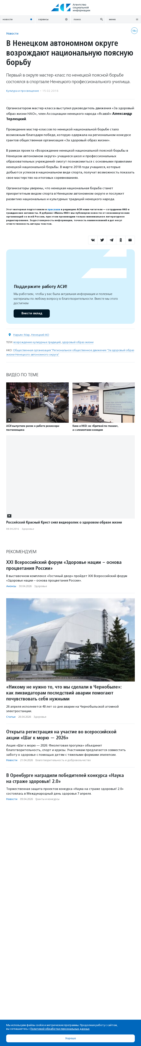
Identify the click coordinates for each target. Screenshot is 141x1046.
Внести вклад (31, 313)
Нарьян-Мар (21, 335)
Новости (12, 33)
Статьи (10, 716)
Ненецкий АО (40, 335)
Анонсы (11, 586)
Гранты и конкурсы (47, 799)
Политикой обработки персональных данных (60, 1028)
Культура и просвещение (22, 91)
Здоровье (28, 528)
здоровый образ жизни (78, 342)
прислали (53, 209)
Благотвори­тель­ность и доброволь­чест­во (63, 760)
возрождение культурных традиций (37, 342)
